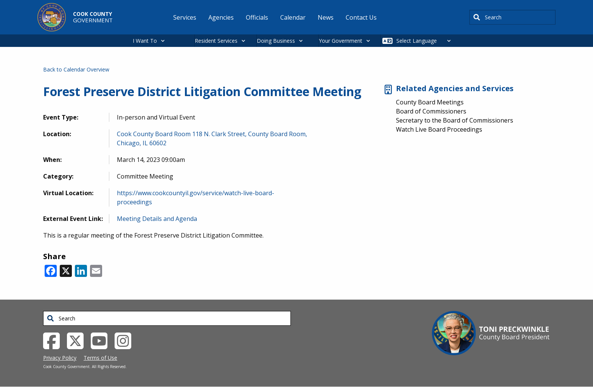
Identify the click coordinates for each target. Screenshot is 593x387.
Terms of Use (100, 357)
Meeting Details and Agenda (157, 218)
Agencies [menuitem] (221, 17)
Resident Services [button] (216, 40)
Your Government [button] (340, 40)
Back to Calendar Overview (76, 69)
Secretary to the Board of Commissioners (454, 120)
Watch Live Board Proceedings (439, 129)
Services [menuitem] (184, 17)
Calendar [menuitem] (293, 17)
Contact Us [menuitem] (361, 17)
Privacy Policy (59, 357)
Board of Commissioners (431, 111)
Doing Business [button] (276, 40)
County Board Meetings (430, 102)
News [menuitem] (326, 17)
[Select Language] (426, 40)
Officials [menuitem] (257, 17)
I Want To (145, 40)
